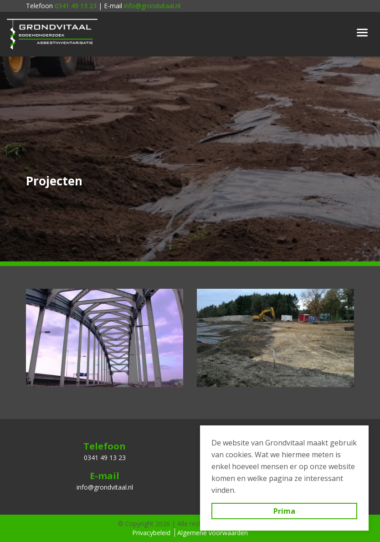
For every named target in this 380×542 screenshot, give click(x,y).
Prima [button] (284, 511)
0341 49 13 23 (76, 5)
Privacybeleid (151, 532)
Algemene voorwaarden (212, 532)
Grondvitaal (52, 34)
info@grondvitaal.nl (152, 5)
